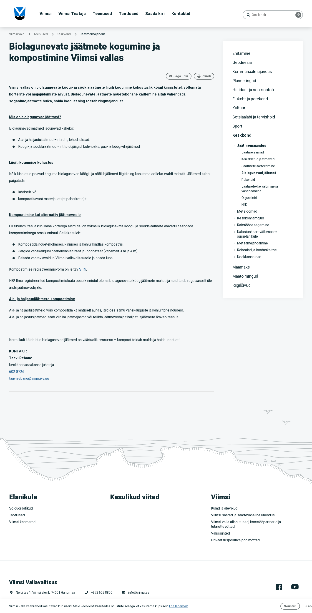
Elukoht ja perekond (250, 98)
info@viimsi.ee (138, 592)
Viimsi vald (16, 34)
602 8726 (16, 371)
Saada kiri (155, 13)
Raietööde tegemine (253, 225)
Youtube (295, 587)
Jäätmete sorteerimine (258, 166)
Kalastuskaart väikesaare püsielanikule (257, 234)
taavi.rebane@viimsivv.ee (29, 378)
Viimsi (46, 13)
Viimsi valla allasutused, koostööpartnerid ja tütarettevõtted (246, 524)
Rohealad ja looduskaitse (257, 250)
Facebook (279, 587)
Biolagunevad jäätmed (259, 173)
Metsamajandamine (252, 243)
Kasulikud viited (134, 497)
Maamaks (241, 267)
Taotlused (128, 13)
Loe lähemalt (178, 606)
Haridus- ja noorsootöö (253, 89)
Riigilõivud (241, 285)
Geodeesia (242, 62)
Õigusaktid (249, 198)
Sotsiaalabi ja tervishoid (253, 117)
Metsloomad (247, 211)
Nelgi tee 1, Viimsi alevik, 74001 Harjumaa (45, 592)
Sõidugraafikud (21, 508)
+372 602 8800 (101, 592)
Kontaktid (180, 13)
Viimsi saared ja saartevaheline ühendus (243, 515)
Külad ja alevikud (224, 508)
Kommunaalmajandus (252, 71)
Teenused (102, 13)
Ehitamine (241, 53)
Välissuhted (220, 533)
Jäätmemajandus (93, 34)
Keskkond (242, 135)
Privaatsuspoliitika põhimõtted (235, 540)
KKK (244, 204)
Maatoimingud (245, 276)
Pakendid (248, 179)
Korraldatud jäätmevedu (259, 159)
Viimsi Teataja (72, 13)
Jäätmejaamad (253, 152)
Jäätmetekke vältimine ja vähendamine (260, 189)
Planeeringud (244, 80)
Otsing (298, 15)
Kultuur (238, 108)
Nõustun (290, 606)
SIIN (82, 269)
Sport (237, 126)
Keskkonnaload (249, 257)
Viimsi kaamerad (22, 522)
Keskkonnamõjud (250, 218)
